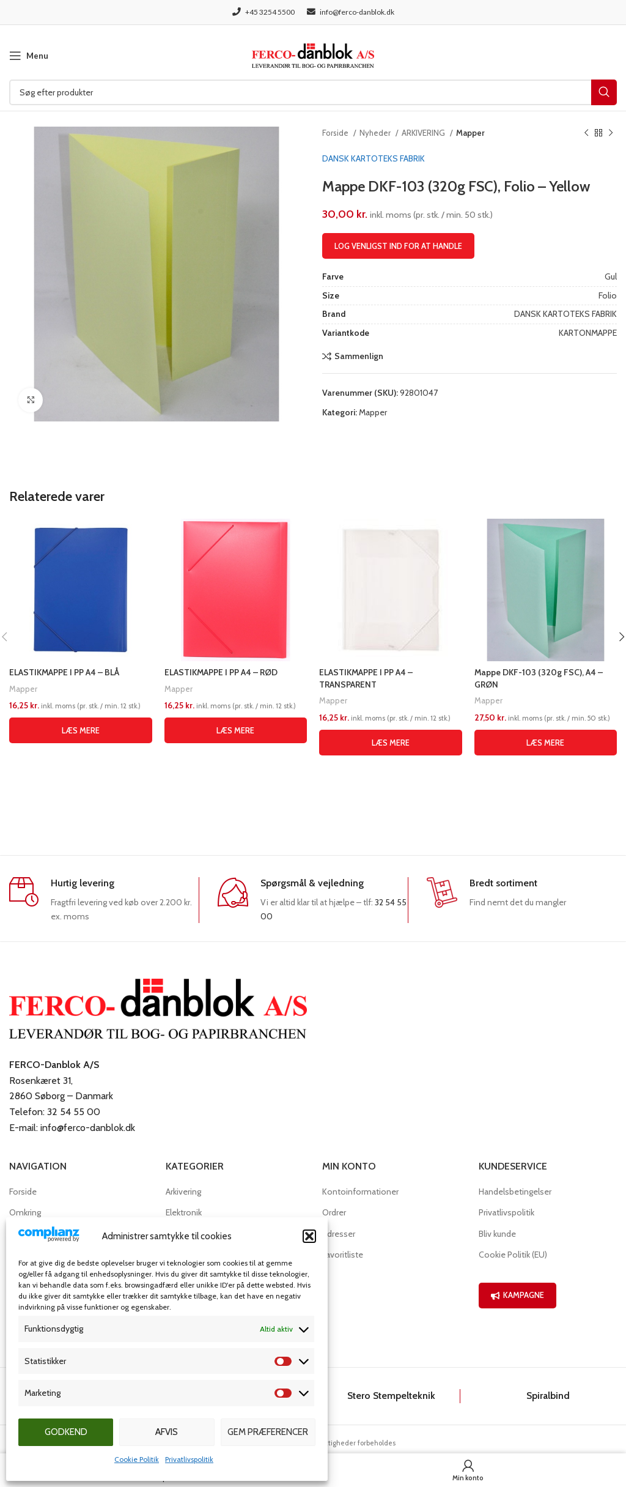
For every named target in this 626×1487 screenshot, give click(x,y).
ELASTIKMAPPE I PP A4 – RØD (221, 672)
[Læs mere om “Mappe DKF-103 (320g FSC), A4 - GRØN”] (545, 742)
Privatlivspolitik (189, 1459)
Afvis (166, 1431)
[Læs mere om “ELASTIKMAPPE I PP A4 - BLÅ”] (80, 730)
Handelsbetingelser (515, 1191)
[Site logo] (313, 54)
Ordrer (334, 1212)
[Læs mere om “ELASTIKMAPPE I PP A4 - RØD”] (235, 730)
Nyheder (375, 133)
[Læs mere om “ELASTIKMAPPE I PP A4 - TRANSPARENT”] (390, 742)
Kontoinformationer (360, 1191)
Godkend (66, 1431)
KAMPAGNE (517, 1295)
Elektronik (184, 1212)
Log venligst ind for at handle (398, 246)
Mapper (470, 133)
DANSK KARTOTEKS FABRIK (373, 158)
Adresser (338, 1233)
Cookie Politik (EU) (513, 1254)
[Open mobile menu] (28, 55)
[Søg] (313, 92)
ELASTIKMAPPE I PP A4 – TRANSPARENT (366, 678)
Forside (336, 133)
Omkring (25, 1212)
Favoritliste (342, 1254)
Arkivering (183, 1191)
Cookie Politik (136, 1459)
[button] (309, 1236)
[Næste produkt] (611, 133)
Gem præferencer (267, 1431)
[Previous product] (586, 133)
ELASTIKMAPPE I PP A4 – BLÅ (64, 672)
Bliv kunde (497, 1233)
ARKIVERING (424, 133)
